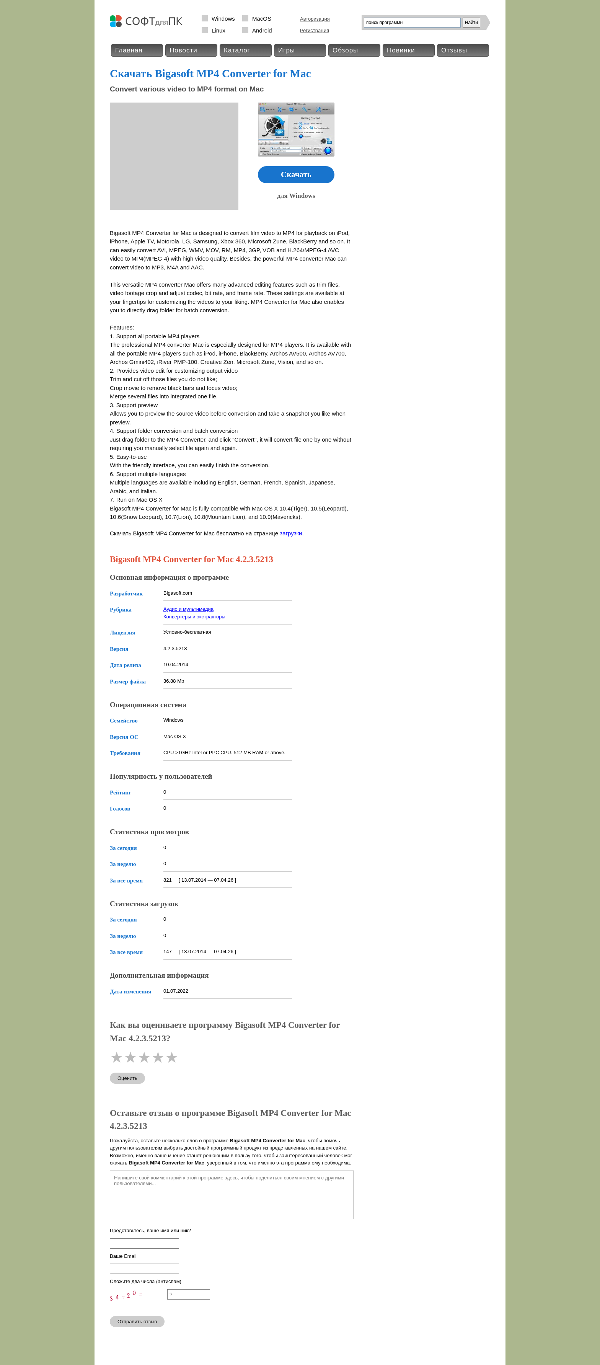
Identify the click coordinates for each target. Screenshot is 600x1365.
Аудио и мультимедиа (188, 609)
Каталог (237, 50)
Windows (223, 18)
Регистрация (314, 30)
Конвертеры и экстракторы (194, 617)
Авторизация (315, 19)
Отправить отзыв (137, 1321)
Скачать (296, 174)
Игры (286, 50)
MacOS (261, 18)
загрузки (291, 533)
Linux (218, 30)
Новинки (401, 50)
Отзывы (454, 50)
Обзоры (345, 50)
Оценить (127, 1078)
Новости (183, 50)
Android (262, 30)
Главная (129, 50)
